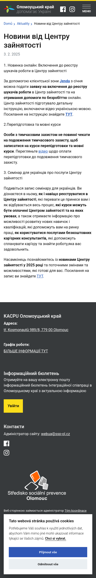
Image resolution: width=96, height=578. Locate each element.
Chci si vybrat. (55, 539)
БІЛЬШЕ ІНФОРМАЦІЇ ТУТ (26, 351)
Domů (8, 23)
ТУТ (68, 114)
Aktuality (23, 23)
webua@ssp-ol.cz (55, 434)
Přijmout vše (48, 552)
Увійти (13, 406)
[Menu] (86, 9)
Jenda (65, 81)
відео (43, 151)
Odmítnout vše (48, 564)
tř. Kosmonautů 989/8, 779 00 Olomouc (36, 330)
